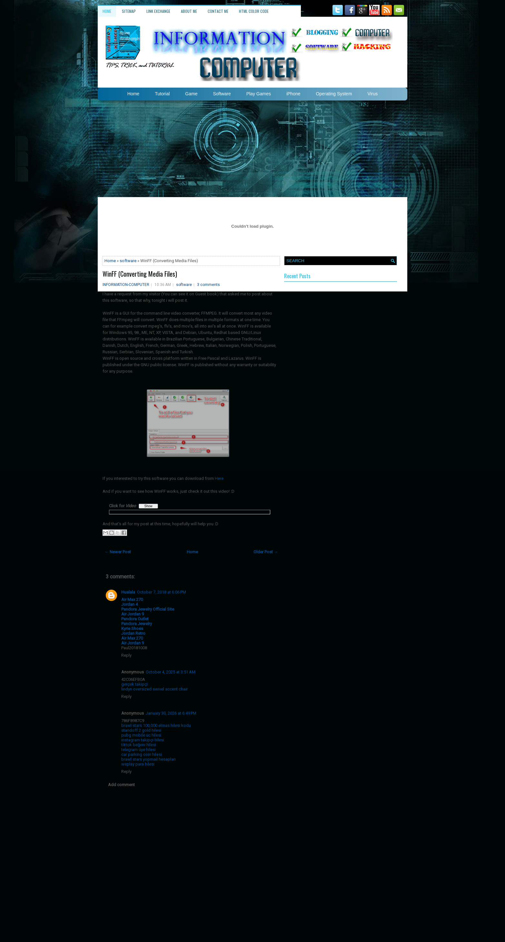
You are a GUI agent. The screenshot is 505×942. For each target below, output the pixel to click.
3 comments (208, 284)
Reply (126, 655)
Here (219, 478)
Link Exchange (158, 11)
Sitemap (129, 11)
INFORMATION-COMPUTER (126, 284)
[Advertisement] (252, 149)
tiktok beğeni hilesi (138, 744)
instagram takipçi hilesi (142, 739)
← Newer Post (117, 551)
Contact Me (218, 11)
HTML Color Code (254, 11)
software (128, 260)
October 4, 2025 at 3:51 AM (170, 672)
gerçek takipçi (134, 684)
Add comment (121, 784)
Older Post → (265, 551)
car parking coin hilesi (141, 754)
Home (107, 11)
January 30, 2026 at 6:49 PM (171, 713)
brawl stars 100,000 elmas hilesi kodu (156, 725)
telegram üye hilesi (138, 749)
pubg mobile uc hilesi (141, 735)
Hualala (128, 592)
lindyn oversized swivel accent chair (154, 689)
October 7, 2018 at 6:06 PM (161, 592)
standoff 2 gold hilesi (141, 730)
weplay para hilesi (137, 764)
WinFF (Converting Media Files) (140, 274)
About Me (189, 11)
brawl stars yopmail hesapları (148, 759)
